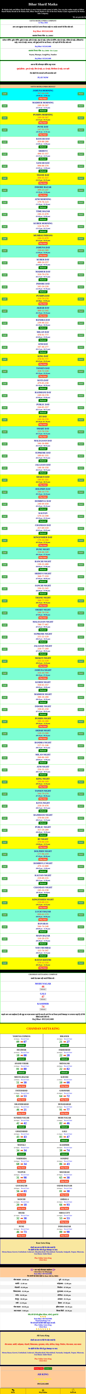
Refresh (43, 111)
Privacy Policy (38, 1368)
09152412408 (43, 1384)
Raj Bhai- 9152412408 (43, 46)
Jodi (4, 94)
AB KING (43, 1374)
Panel (81, 94)
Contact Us (48, 1368)
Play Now (43, 99)
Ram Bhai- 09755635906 (43, 1274)
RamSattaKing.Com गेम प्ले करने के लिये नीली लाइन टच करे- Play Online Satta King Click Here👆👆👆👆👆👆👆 (43, 1325)
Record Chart (25, 1039)
